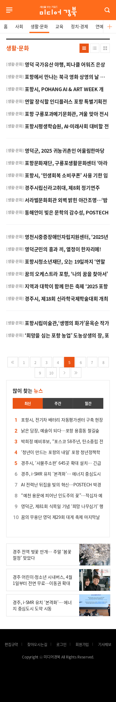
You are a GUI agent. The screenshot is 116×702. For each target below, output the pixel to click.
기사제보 (104, 644)
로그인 (1, 17)
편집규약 (11, 644)
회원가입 (82, 644)
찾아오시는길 (37, 644)
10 (51, 372)
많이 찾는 (28, 390)
